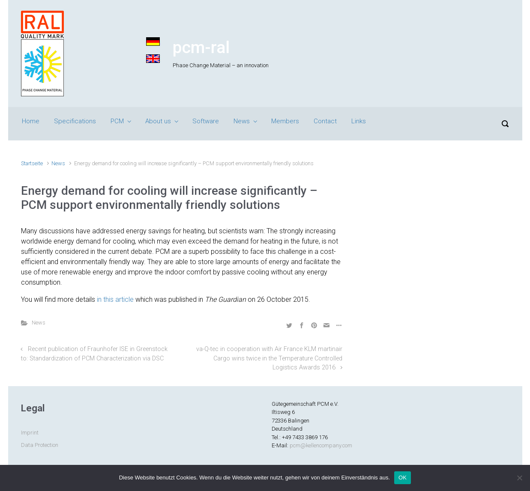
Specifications (75, 121)
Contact (325, 121)
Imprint (30, 432)
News (242, 121)
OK (402, 477)
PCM (117, 121)
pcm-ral (201, 47)
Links (358, 121)
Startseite (32, 163)
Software (205, 121)
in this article (115, 299)
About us (158, 121)
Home (30, 121)
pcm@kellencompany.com (321, 445)
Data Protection (39, 445)
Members (285, 121)
